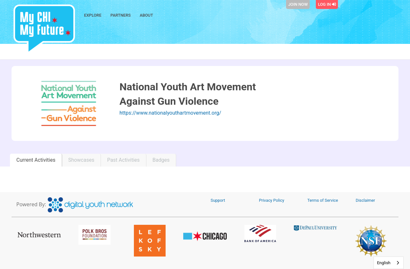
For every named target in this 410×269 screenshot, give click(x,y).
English (383, 262)
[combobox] (388, 263)
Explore (93, 15)
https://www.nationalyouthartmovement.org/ (170, 113)
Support (218, 200)
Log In (327, 4)
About (146, 15)
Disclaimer (365, 200)
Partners (121, 15)
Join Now (298, 4)
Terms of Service (323, 200)
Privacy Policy (271, 200)
